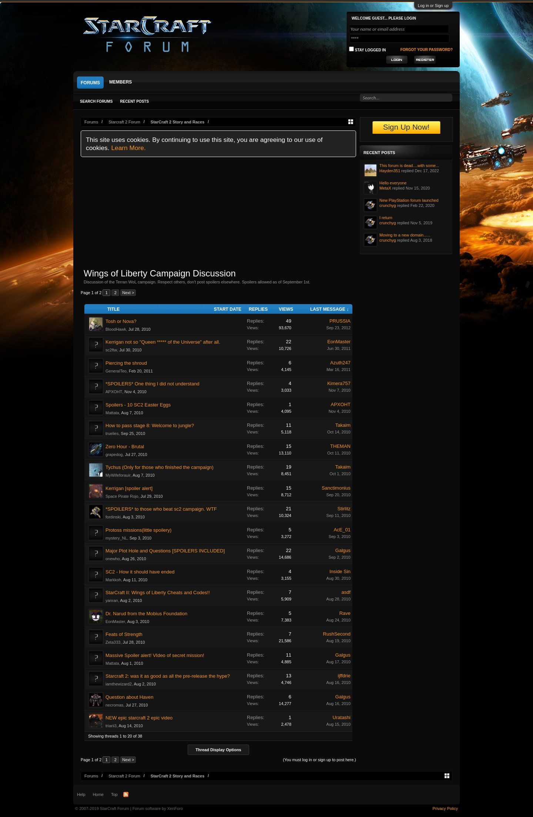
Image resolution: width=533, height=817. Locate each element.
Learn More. (128, 148)
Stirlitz (344, 508)
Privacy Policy (445, 808)
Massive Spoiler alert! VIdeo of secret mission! (154, 655)
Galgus (343, 550)
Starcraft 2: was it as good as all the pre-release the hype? (167, 676)
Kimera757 (339, 383)
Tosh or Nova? (121, 321)
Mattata (112, 413)
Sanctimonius (336, 488)
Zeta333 (112, 642)
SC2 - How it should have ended (139, 572)
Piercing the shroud (126, 363)
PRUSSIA (340, 321)
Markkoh (113, 580)
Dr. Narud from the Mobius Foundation (146, 613)
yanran (111, 600)
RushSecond (337, 634)
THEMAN (340, 446)
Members (120, 82)
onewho (112, 558)
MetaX (385, 188)
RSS (125, 794)
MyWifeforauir (118, 475)
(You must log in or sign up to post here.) (319, 760)
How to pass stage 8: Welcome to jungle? (149, 425)
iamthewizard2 (118, 684)
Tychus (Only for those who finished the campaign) (159, 467)
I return (385, 217)
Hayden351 (389, 170)
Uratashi (342, 717)
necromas (114, 705)
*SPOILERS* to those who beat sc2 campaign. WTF (161, 509)
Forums (90, 82)
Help (81, 794)
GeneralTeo (116, 371)
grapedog (114, 454)
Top (114, 794)
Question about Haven (129, 697)
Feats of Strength (124, 634)
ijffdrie (344, 675)
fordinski (113, 517)
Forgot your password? (426, 50)
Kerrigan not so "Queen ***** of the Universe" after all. (162, 342)
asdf (346, 592)
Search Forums (96, 101)
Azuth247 (340, 362)
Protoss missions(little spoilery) (138, 530)
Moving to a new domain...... (404, 235)
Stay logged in (367, 49)
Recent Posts (134, 101)
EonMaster (339, 341)
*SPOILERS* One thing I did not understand (152, 384)
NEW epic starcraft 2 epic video (138, 718)
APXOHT (113, 391)
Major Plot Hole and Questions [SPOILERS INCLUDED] (165, 551)
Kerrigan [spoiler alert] (128, 488)
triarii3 (111, 726)
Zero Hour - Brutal (124, 446)
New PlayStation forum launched (409, 200)
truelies (111, 433)
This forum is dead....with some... (409, 165)
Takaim (343, 425)
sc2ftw (111, 350)
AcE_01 (342, 529)
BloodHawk (115, 329)
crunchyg (387, 205)
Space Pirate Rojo (121, 496)
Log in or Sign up (433, 5)
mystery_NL (116, 538)
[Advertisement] (218, 212)
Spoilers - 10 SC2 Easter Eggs (138, 405)
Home (98, 794)
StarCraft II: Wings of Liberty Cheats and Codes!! (157, 592)
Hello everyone (392, 183)
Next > (128, 292)
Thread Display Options (218, 750)
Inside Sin (340, 571)
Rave (345, 613)
